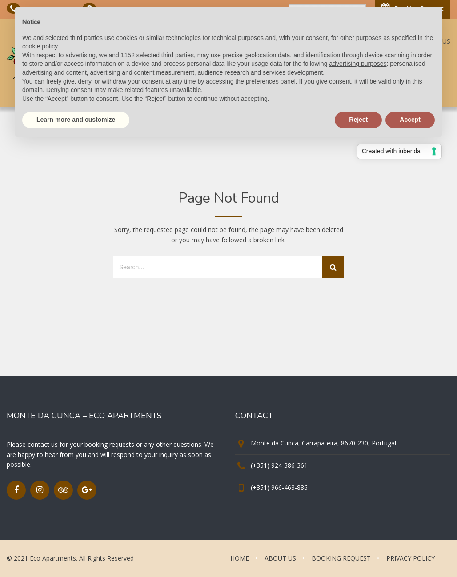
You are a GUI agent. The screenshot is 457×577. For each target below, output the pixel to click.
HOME (239, 558)
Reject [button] (358, 119)
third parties (177, 55)
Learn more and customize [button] (75, 119)
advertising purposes (357, 63)
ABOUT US (280, 558)
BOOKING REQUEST (341, 558)
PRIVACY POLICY (410, 558)
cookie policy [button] (39, 46)
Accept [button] (410, 119)
